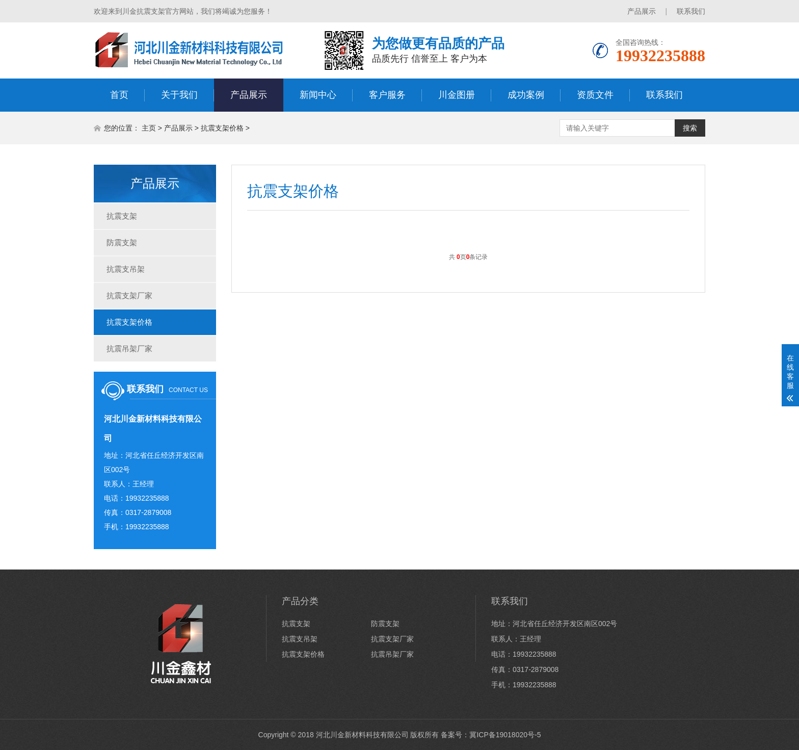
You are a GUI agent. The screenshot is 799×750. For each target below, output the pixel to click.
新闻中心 (318, 95)
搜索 (690, 128)
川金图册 (456, 95)
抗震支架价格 (222, 128)
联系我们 (691, 11)
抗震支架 (121, 216)
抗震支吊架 (125, 269)
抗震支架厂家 (129, 295)
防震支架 (121, 242)
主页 (149, 128)
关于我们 (179, 95)
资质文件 (595, 95)
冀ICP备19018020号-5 (505, 735)
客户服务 (387, 95)
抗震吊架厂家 (129, 348)
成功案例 (526, 95)
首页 (119, 95)
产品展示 (641, 11)
